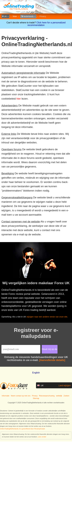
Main (15, 16)
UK (5, 16)
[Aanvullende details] (52, 360)
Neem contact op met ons (21, 396)
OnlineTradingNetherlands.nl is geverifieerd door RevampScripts (22, 429)
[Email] (20, 349)
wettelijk (59, 396)
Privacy (34, 396)
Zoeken (66, 396)
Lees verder (42, 437)
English (36, 372)
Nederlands (28, 16)
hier (18, 98)
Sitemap (36, 398)
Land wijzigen (65, 385)
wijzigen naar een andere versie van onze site (47, 317)
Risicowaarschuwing (47, 396)
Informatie (5, 396)
